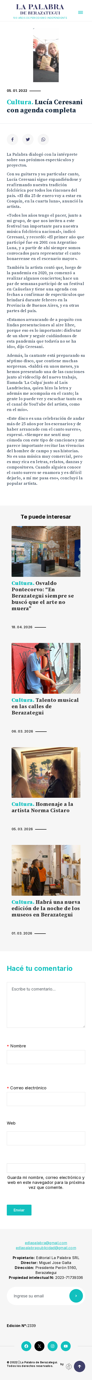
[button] (80, 12)
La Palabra (40, 10)
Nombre (16, 1046)
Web (11, 1123)
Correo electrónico (27, 1088)
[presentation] (41, 1206)
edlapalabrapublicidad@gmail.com (46, 1247)
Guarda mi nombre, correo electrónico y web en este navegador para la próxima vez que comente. (46, 1182)
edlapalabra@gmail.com (46, 1243)
